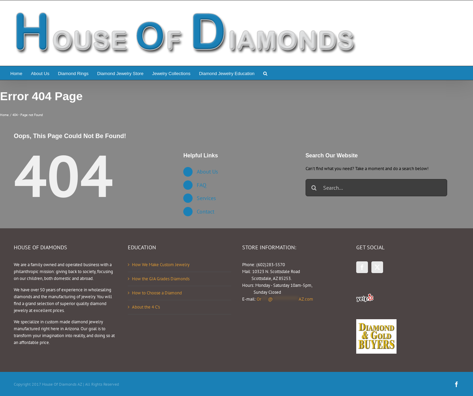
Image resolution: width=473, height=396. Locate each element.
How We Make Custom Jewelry (160, 265)
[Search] (314, 187)
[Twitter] (377, 267)
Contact (205, 211)
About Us (207, 171)
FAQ (201, 184)
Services (206, 198)
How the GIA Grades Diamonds (160, 279)
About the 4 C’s (146, 307)
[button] (265, 73)
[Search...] (376, 187)
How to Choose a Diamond (157, 293)
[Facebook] (362, 267)
